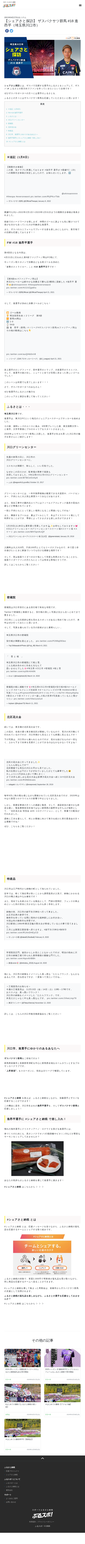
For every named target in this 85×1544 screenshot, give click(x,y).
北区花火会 (11, 127)
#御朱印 (63, 930)
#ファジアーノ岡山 (27, 279)
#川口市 (40, 475)
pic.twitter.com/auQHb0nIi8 (21, 354)
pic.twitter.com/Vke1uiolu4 (28, 699)
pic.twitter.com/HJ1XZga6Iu (21, 288)
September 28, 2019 (45, 784)
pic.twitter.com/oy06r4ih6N (21, 671)
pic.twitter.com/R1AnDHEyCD (22, 932)
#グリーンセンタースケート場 (46, 529)
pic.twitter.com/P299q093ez (51, 641)
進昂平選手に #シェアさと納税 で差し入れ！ (24, 138)
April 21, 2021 (48, 292)
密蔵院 (9, 123)
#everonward (23, 196)
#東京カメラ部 (13, 696)
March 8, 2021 (41, 646)
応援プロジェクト (12, 1482)
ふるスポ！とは (12, 1494)
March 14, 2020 (33, 676)
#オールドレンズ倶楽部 (25, 690)
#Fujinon (24, 693)
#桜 (65, 687)
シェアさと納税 (12, 1486)
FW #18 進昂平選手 (14, 113)
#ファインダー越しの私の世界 (37, 696)
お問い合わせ (11, 1513)
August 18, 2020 (40, 963)
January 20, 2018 (67, 536)
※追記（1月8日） (14, 109)
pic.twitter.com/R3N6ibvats (21, 780)
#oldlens (66, 690)
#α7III (61, 693)
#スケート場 (67, 529)
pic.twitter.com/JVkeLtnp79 (61, 998)
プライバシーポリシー (46, 1533)
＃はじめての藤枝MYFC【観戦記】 (19, 1450)
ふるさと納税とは (12, 1498)
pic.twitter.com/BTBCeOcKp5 (22, 478)
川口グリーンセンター (15, 120)
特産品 (9, 131)
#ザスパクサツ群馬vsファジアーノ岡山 (57, 327)
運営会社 (9, 1501)
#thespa (10, 196)
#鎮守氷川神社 (51, 930)
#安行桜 (59, 687)
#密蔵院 (48, 668)
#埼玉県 (33, 475)
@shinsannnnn (70, 194)
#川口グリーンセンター (56, 475)
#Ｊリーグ (33, 327)
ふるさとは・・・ (13, 116)
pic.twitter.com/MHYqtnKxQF (29, 532)
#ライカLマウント (49, 693)
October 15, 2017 (37, 482)
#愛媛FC (65, 170)
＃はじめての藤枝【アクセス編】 (58, 1412)
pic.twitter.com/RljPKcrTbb (45, 196)
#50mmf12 (34, 693)
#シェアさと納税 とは (15, 141)
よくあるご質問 (12, 1510)
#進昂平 (49, 170)
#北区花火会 (69, 777)
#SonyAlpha (72, 693)
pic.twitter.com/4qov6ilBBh (20, 958)
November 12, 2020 (43, 1003)
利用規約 (32, 1533)
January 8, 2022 (44, 201)
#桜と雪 (57, 668)
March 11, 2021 (32, 703)
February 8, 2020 (42, 937)
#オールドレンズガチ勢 (50, 690)
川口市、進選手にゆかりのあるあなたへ (22, 134)
